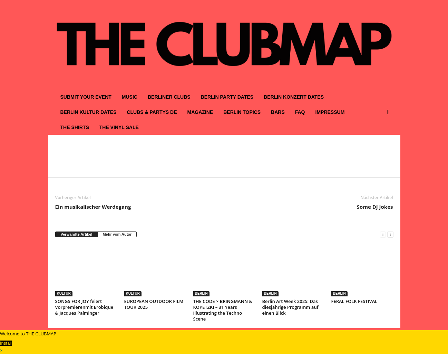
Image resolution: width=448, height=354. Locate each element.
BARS (278, 112)
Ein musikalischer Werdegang (93, 206)
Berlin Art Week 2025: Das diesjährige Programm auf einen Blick (290, 307)
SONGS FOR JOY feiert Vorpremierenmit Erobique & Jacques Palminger (84, 307)
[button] (390, 112)
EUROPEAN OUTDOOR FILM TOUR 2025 (154, 304)
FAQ (300, 112)
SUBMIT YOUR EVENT (85, 97)
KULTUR (64, 293)
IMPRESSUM (330, 112)
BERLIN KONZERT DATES (294, 97)
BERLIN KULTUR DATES (88, 112)
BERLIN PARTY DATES (227, 97)
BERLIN (201, 293)
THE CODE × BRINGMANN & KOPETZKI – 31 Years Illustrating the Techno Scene (223, 310)
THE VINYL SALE (119, 127)
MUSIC (129, 97)
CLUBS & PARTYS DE (152, 112)
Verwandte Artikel (76, 234)
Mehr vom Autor (117, 234)
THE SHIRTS (74, 127)
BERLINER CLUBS (169, 97)
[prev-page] (383, 234)
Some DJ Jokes (375, 206)
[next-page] (390, 234)
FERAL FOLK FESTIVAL (354, 301)
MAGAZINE (200, 112)
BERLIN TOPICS (242, 112)
